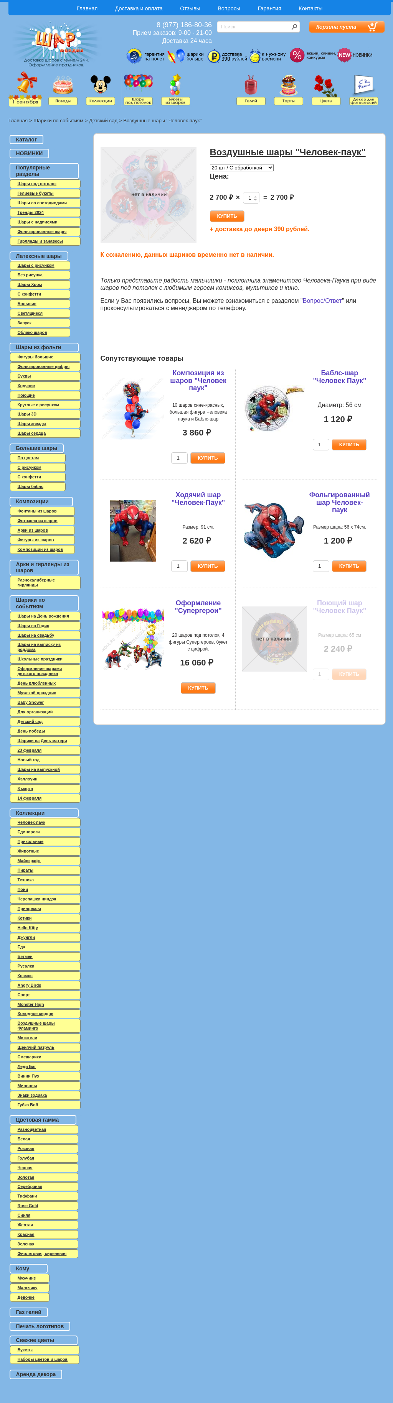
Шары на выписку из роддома (39, 647)
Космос (25, 975)
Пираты (26, 870)
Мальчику (28, 1287)
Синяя (24, 1215)
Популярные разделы (33, 170)
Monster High (31, 1004)
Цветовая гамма (37, 1120)
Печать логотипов (40, 1326)
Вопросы (229, 8)
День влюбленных (37, 683)
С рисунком (29, 467)
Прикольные (31, 841)
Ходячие (26, 385)
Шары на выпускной (39, 769)
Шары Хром (30, 284)
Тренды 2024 (31, 212)
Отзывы (190, 8)
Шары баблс (30, 486)
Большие (27, 303)
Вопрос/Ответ (322, 300)
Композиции (32, 501)
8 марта (25, 788)
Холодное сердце (35, 1013)
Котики (25, 918)
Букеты (25, 1349)
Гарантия (269, 8)
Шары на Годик (33, 625)
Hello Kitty (28, 927)
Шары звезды (32, 423)
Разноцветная (32, 1129)
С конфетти (29, 477)
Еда (21, 947)
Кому (23, 1268)
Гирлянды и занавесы (40, 241)
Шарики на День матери (42, 740)
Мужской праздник (37, 692)
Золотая (26, 1177)
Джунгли (26, 937)
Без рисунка (30, 275)
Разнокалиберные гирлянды (36, 582)
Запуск (24, 322)
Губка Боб (28, 1104)
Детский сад (103, 120)
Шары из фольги (38, 347)
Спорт (24, 994)
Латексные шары (39, 256)
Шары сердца (32, 433)
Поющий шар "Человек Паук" (339, 606)
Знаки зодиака (32, 1095)
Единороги (29, 832)
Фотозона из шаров (38, 520)
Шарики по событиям (58, 120)
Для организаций (35, 712)
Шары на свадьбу (36, 635)
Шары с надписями (38, 222)
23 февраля (30, 750)
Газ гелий (28, 1312)
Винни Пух (29, 1076)
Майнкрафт (29, 860)
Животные (28, 851)
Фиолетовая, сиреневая (42, 1253)
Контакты (310, 8)
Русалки (26, 966)
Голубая (26, 1158)
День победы (31, 731)
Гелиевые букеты (36, 193)
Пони (23, 889)
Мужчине (27, 1278)
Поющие (26, 395)
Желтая (25, 1224)
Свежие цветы (35, 1340)
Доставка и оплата (139, 8)
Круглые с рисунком (38, 404)
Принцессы (29, 908)
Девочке (26, 1297)
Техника (26, 879)
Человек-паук (31, 822)
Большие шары (37, 448)
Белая (24, 1139)
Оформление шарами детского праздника (40, 671)
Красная (26, 1234)
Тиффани (27, 1196)
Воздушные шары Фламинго (36, 1025)
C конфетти (29, 294)
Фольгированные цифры (44, 366)
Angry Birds (29, 985)
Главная (87, 8)
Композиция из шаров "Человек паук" (198, 380)
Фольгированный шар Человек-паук (339, 502)
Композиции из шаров (40, 549)
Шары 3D (27, 414)
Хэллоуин (28, 779)
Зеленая (26, 1244)
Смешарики (29, 1057)
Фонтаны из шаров (37, 511)
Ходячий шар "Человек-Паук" (198, 498)
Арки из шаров (33, 530)
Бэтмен (25, 956)
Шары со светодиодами (42, 202)
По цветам (28, 457)
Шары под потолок (37, 183)
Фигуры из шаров (36, 539)
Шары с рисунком (36, 265)
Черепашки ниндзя (37, 899)
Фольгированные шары (42, 231)
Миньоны (27, 1085)
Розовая (26, 1148)
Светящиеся (30, 313)
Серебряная (30, 1186)
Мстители (28, 1037)
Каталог (26, 139)
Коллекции (30, 813)
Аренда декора (36, 1374)
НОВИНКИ (29, 153)
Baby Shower (31, 702)
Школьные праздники (40, 659)
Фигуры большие (35, 357)
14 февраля (30, 798)
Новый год (29, 759)
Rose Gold (28, 1205)
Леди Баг (27, 1066)
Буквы (24, 376)
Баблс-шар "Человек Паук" (339, 376)
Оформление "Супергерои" (198, 606)
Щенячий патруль (36, 1047)
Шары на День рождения (43, 616)
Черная (25, 1167)
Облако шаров (32, 332)
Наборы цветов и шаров (43, 1359)
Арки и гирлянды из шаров (42, 567)
